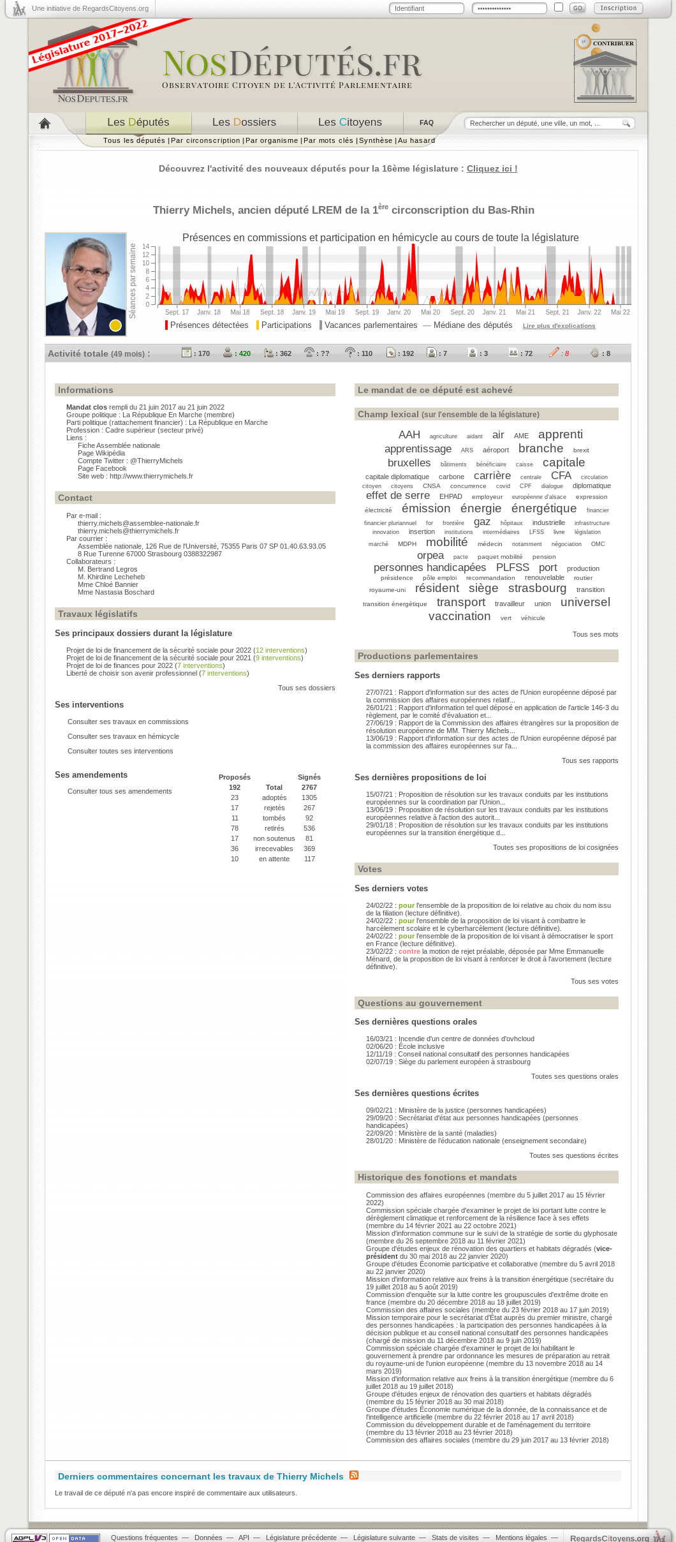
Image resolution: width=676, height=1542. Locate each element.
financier (598, 510)
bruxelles (409, 462)
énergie (481, 508)
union (542, 603)
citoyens (402, 486)
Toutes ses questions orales (575, 1076)
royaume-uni (387, 589)
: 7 (437, 353)
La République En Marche (162, 415)
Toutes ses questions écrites (574, 1155)
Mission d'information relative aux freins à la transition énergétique (467, 1279)
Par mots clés (329, 140)
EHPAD (450, 496)
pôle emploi (440, 577)
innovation (385, 532)
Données (209, 1537)
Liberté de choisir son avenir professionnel (131, 673)
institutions (459, 532)
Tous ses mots (596, 634)
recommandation (490, 577)
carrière (492, 475)
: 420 (237, 353)
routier (583, 577)
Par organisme (272, 140)
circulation (594, 477)
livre (559, 531)
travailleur (510, 603)
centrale (530, 477)
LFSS (536, 532)
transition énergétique (395, 603)
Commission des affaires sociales (418, 1310)
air (498, 434)
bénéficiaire (491, 464)
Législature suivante (384, 1537)
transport (461, 602)
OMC (598, 544)
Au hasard (416, 140)
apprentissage (418, 448)
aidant (475, 436)
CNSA (432, 485)
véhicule (533, 617)
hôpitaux (512, 523)
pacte (460, 557)
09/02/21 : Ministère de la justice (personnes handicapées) (456, 1110)
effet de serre (398, 495)
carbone (451, 476)
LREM (327, 210)
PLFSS (512, 567)
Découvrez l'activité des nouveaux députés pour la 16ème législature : (338, 168)
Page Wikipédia (101, 453)
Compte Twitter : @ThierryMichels (130, 460)
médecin (490, 543)
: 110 (358, 353)
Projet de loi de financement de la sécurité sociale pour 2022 (158, 650)
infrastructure (592, 523)
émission (426, 508)
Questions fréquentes (144, 1537)
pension (544, 556)
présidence (397, 577)
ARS (467, 450)
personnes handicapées (430, 567)
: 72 (520, 353)
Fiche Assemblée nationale (119, 445)
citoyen (371, 486)
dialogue (552, 486)
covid (503, 486)
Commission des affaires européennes (425, 1195)
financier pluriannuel (390, 523)
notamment (527, 544)
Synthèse (376, 140)
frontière (453, 523)
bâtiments (454, 464)
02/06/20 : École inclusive (405, 1046)
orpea (430, 555)
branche (541, 448)
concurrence (468, 485)
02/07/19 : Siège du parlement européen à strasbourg (448, 1061)
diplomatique (592, 485)
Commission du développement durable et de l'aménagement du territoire (478, 1424)
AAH (409, 434)
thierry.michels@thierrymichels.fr (128, 531)
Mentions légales (521, 1537)
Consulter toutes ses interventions (120, 751)
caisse (524, 464)
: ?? (317, 353)
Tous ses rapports (590, 760)
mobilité (447, 542)
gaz (482, 521)
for (429, 523)
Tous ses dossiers (306, 688)
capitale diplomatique (397, 476)
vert (506, 617)
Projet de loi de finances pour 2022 (119, 665)
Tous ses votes (595, 981)
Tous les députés (134, 140)
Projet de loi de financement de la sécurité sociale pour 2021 (158, 658)
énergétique (544, 508)
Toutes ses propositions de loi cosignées (556, 847)
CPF (526, 486)
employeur (487, 496)
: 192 (400, 353)
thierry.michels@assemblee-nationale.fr (139, 523)
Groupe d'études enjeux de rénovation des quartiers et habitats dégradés (480, 1248)
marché (378, 544)
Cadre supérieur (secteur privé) (154, 430)
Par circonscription (205, 140)
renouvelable (544, 577)
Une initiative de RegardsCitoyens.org (90, 8)
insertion (422, 531)
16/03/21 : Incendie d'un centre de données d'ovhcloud (450, 1038)
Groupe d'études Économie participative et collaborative (452, 1264)
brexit (581, 450)
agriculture (443, 436)
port (548, 567)
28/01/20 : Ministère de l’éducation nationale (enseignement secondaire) (476, 1141)
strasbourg (537, 588)
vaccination (460, 616)
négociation (567, 544)
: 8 (559, 353)
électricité (378, 510)
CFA (561, 475)
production (583, 568)
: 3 (477, 353)
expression (592, 496)
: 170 (196, 353)
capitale (564, 462)
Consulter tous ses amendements (120, 791)
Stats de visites (455, 1537)
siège (484, 588)
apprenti (560, 434)
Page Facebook (102, 468)
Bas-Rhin (511, 210)
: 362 (277, 353)
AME (521, 436)
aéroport (496, 450)
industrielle (549, 522)
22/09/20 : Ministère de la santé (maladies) (431, 1133)
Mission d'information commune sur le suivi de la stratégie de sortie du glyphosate (491, 1233)
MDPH (407, 543)
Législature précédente (301, 1537)
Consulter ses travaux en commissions (128, 721)
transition (591, 589)
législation (588, 532)
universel (585, 602)
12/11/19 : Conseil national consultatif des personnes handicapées (467, 1054)
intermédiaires (501, 532)
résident (437, 588)
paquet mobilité (500, 556)
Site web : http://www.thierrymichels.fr (135, 476)
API (244, 1537)
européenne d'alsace (539, 497)
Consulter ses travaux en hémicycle (123, 736)
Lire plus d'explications (559, 325)
